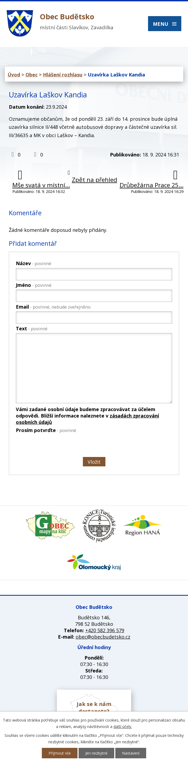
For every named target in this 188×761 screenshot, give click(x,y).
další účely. (122, 726)
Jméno (33, 285)
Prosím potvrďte (46, 430)
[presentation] (56, 446)
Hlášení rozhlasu (62, 74)
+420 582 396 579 (104, 630)
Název (33, 263)
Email (53, 306)
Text (31, 328)
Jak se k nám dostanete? (94, 707)
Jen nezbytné (96, 753)
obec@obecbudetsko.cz (103, 637)
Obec (31, 74)
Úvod (14, 74)
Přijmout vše (60, 753)
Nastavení (130, 753)
